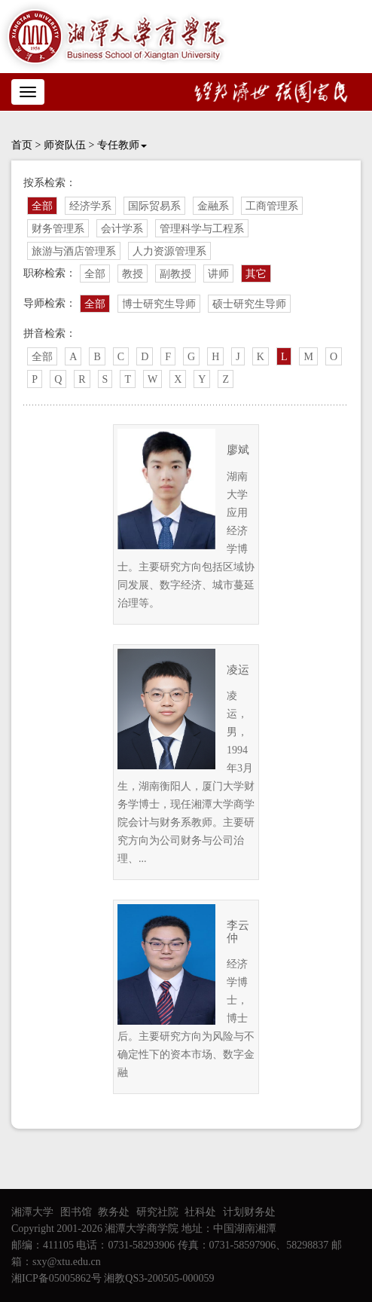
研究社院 (157, 1212)
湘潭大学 (32, 1212)
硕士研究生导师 (249, 304)
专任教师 (122, 145)
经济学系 (90, 206)
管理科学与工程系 (202, 228)
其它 (256, 274)
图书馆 (76, 1212)
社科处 (200, 1212)
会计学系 (122, 228)
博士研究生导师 (159, 304)
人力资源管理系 (169, 251)
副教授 (175, 274)
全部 (42, 206)
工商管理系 (271, 206)
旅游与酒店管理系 (74, 251)
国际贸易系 (154, 206)
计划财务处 (249, 1212)
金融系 (213, 206)
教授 (132, 274)
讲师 (218, 274)
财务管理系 (58, 228)
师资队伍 (65, 145)
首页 (21, 145)
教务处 (114, 1212)
